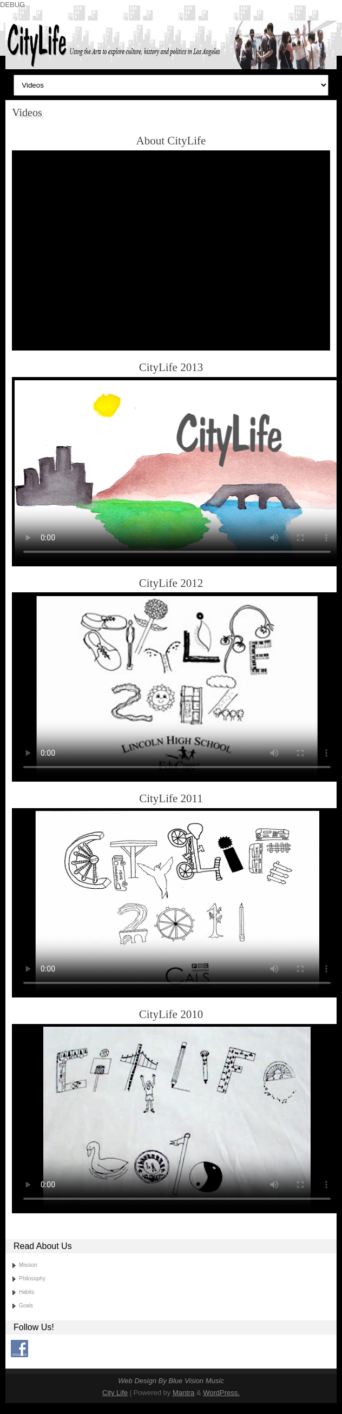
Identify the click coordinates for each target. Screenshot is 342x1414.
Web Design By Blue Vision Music (170, 1381)
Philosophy (32, 1278)
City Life (115, 1393)
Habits (26, 1292)
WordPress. (221, 1393)
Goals (26, 1306)
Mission (28, 1265)
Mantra (183, 1393)
